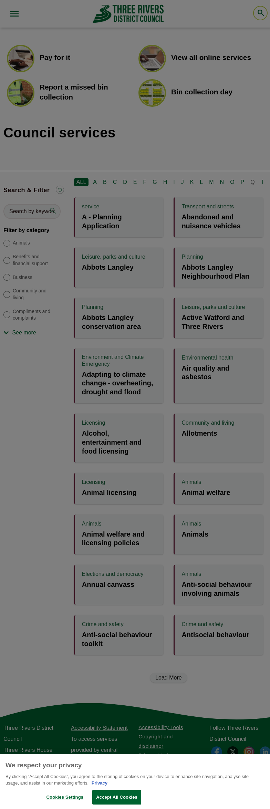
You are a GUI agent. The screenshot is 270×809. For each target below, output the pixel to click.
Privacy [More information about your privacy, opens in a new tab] (99, 787)
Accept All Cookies (116, 801)
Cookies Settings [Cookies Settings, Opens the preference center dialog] (65, 801)
